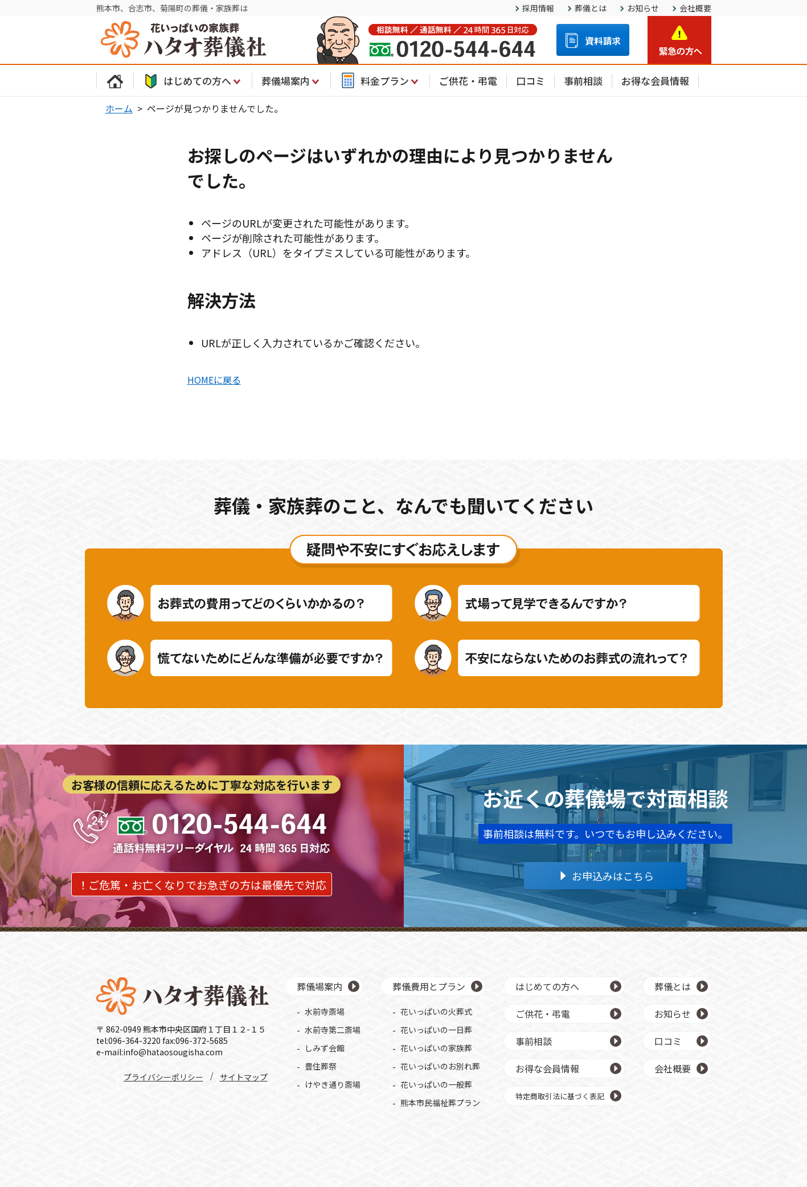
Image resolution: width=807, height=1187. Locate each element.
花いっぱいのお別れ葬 (440, 1066)
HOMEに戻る (214, 380)
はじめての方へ (193, 80)
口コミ (530, 81)
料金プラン (380, 80)
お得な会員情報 (655, 81)
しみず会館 (325, 1048)
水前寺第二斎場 (333, 1029)
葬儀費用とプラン (428, 986)
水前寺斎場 (325, 1011)
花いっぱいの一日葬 (436, 1029)
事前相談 (583, 81)
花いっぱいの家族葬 (436, 1048)
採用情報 (538, 8)
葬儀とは (591, 8)
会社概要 (695, 8)
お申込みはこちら (613, 875)
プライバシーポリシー (163, 1077)
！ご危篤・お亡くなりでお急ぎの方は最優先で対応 (201, 884)
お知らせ (643, 8)
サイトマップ (244, 1077)
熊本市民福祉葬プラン (440, 1102)
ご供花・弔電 (468, 81)
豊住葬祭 (321, 1066)
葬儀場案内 (291, 80)
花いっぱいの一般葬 (436, 1084)
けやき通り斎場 (333, 1084)
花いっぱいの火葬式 (436, 1011)
